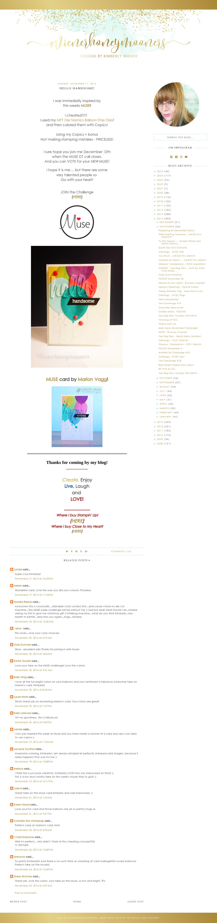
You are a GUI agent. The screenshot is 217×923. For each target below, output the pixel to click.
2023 (160, 179)
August (165, 386)
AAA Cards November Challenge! (178, 328)
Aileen (18, 585)
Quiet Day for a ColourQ (173, 247)
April (164, 403)
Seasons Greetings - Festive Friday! (179, 286)
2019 (160, 197)
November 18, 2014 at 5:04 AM (33, 654)
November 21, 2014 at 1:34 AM (33, 797)
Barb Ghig (20, 677)
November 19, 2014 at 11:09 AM (34, 742)
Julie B (18, 788)
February (167, 412)
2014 (160, 218)
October (166, 378)
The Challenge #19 (170, 303)
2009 (160, 439)
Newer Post (18, 901)
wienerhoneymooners (82, 918)
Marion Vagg (92, 379)
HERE (77, 196)
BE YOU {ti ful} (167, 368)
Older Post (136, 901)
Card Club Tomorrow (170, 274)
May (163, 399)
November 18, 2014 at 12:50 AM (34, 621)
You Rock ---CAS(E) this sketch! (177, 255)
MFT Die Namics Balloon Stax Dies (85, 120)
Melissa (18, 768)
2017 (160, 205)
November (167, 226)
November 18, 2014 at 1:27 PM (33, 706)
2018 (160, 201)
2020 (160, 192)
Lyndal (18, 569)
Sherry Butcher (23, 876)
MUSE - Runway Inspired (173, 332)
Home (77, 901)
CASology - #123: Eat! (171, 251)
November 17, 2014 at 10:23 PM (34, 578)
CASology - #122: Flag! (172, 295)
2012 (160, 426)
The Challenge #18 (170, 360)
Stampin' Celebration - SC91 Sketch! (180, 344)
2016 (160, 209)
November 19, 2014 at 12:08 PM (34, 761)
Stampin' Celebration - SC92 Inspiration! (182, 264)
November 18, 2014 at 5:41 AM (33, 670)
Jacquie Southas (24, 749)
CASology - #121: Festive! (173, 340)
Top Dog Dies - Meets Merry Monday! (180, 336)
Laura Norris (21, 697)
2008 (160, 443)
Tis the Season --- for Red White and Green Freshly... (180, 242)
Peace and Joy (167, 323)
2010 (160, 435)
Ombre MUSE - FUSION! (172, 311)
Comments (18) (121, 551)
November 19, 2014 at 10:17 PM (34, 781)
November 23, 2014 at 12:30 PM (34, 849)
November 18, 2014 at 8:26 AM (33, 689)
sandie (18, 729)
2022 (160, 184)
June (163, 395)
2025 (160, 171)
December (167, 222)
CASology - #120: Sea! (172, 356)
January (166, 416)
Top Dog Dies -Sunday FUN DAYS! (178, 315)
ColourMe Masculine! (171, 307)
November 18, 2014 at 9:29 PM (33, 722)
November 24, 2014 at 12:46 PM (34, 869)
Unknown (19, 856)
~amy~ (18, 628)
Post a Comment (26, 893)
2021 (160, 188)
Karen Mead (21, 804)
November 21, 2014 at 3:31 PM (33, 813)
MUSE (85, 105)
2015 (160, 214)
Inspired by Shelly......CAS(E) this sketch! (182, 260)
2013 (160, 422)
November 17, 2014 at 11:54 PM (34, 594)
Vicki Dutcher (22, 644)
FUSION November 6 (170, 348)
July (163, 391)
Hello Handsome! (169, 299)
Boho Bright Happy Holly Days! (176, 364)
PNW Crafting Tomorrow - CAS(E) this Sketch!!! (180, 235)
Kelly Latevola (22, 713)
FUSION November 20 (171, 278)
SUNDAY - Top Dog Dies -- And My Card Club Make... (182, 269)
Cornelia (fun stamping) (29, 821)
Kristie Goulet (22, 661)
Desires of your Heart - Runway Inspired (182, 282)
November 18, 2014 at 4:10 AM (33, 637)
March (165, 408)
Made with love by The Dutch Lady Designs (129, 918)
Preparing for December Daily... (177, 230)
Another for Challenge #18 (174, 352)
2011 (160, 430)
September (167, 382)
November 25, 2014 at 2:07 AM (33, 885)
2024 (160, 175)
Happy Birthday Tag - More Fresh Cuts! (181, 291)
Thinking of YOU (168, 319)
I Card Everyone (24, 837)
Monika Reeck (23, 602)
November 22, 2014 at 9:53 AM (33, 830)
